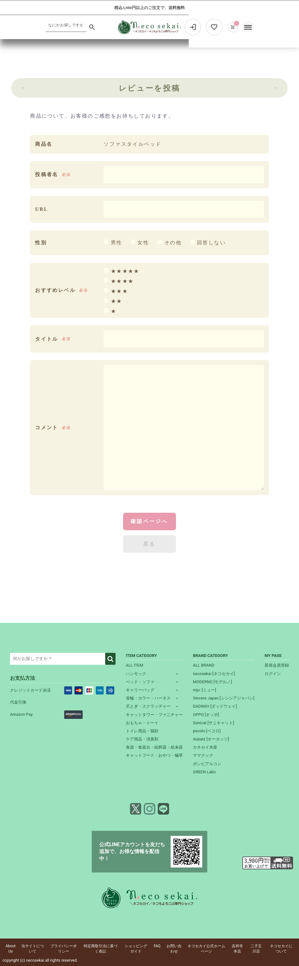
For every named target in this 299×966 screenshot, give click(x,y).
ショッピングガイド (136, 948)
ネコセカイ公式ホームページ (206, 948)
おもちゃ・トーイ (142, 722)
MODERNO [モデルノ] (212, 681)
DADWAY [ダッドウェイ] (215, 706)
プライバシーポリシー (63, 948)
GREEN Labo (204, 772)
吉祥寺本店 (237, 948)
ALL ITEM (134, 665)
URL (41, 209)
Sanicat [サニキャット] (213, 722)
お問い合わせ (174, 948)
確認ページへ (149, 521)
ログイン (273, 673)
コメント (46, 427)
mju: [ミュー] (204, 690)
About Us (11, 948)
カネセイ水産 (205, 747)
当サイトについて (32, 948)
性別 (41, 242)
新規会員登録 (277, 665)
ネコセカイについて (281, 948)
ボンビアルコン (207, 763)
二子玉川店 (256, 948)
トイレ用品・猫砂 (142, 731)
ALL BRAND (203, 665)
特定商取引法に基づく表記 (100, 948)
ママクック (203, 755)
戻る (149, 544)
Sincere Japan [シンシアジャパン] (223, 698)
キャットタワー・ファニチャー (154, 714)
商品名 (43, 144)
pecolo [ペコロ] (206, 731)
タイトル (46, 339)
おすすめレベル (55, 290)
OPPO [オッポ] (206, 714)
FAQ (157, 946)
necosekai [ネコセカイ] (214, 673)
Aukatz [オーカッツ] (211, 739)
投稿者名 (46, 174)
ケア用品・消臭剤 (142, 739)
